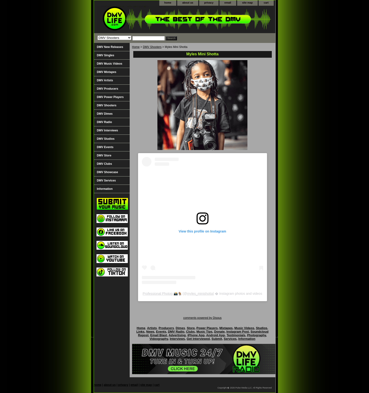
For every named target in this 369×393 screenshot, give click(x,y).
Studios (261, 328)
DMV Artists (105, 80)
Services (230, 339)
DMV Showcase (107, 172)
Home (136, 47)
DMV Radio (104, 122)
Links (140, 331)
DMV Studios (106, 138)
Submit (217, 339)
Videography (159, 339)
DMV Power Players (110, 97)
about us (187, 2)
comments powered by (202, 318)
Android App (215, 335)
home (167, 2)
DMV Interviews (107, 130)
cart (266, 2)
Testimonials (236, 335)
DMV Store (104, 155)
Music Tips (204, 331)
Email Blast (158, 335)
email (228, 2)
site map (247, 2)
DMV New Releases (110, 47)
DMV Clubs (104, 163)
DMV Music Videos (109, 63)
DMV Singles (105, 55)
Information (105, 189)
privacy (209, 2)
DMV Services (106, 180)
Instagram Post (237, 331)
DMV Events (105, 147)
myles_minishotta (200, 293)
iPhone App (196, 335)
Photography (256, 335)
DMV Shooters (152, 47)
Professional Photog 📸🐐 (162, 293)
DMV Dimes (105, 113)
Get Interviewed (198, 339)
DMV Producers (107, 88)
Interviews (177, 339)
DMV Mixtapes (106, 72)
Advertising (177, 335)
